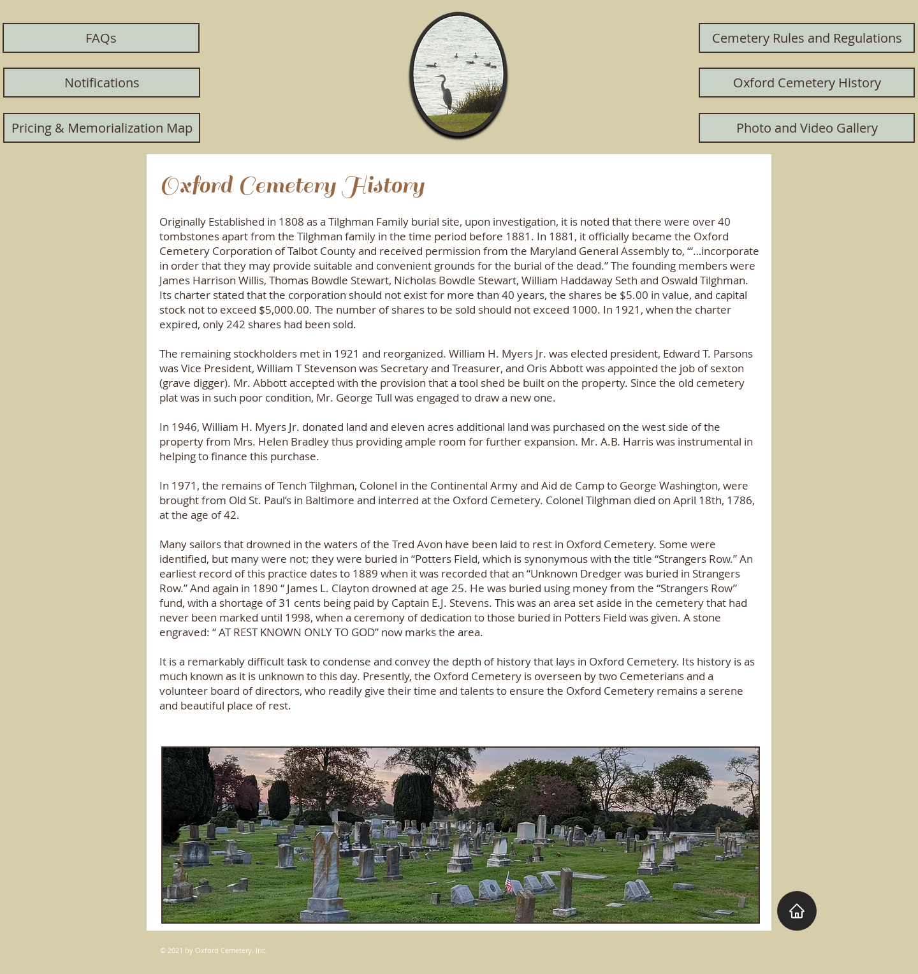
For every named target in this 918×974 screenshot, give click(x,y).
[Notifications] (101, 83)
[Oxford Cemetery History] (807, 83)
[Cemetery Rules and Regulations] (807, 38)
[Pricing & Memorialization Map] (101, 128)
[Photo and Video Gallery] (807, 128)
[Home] (797, 911)
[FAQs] (101, 38)
